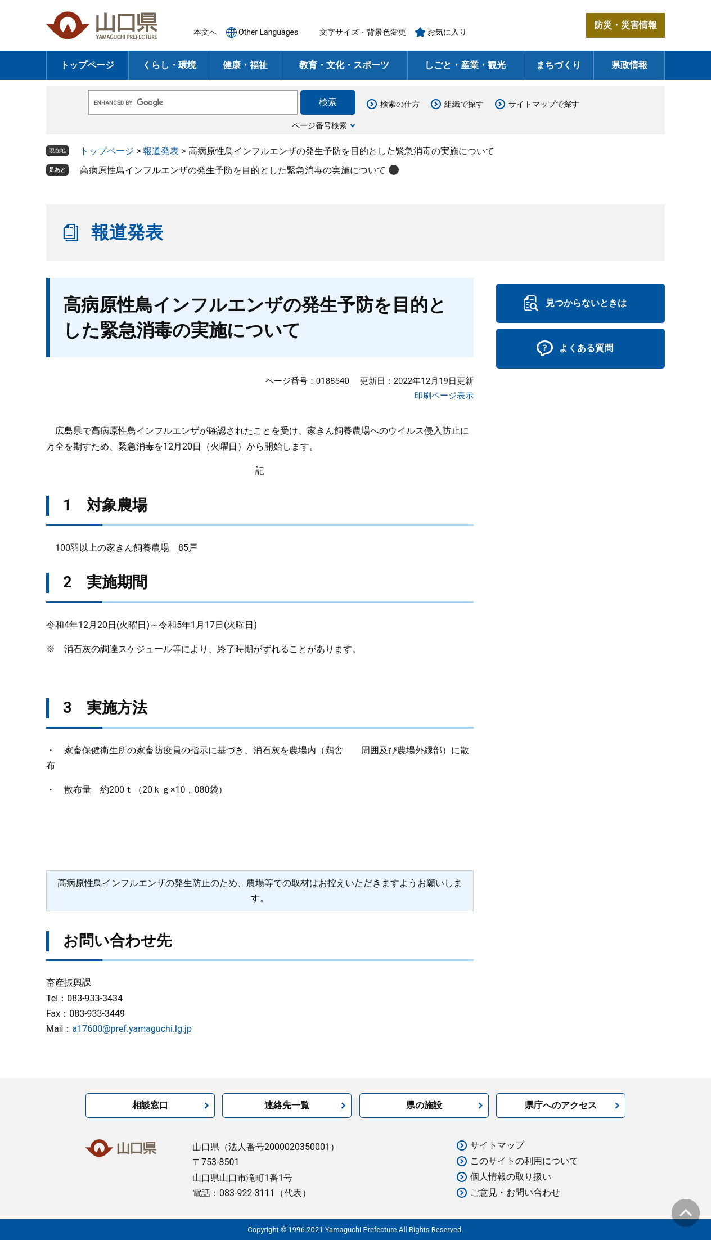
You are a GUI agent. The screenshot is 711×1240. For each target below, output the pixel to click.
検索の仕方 (400, 104)
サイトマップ (497, 1145)
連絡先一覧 (286, 1105)
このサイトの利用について (524, 1161)
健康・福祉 (245, 65)
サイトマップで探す (543, 104)
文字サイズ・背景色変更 (363, 32)
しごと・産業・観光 (465, 65)
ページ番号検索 (319, 125)
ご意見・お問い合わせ (515, 1192)
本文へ (205, 32)
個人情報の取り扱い (510, 1176)
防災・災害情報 (625, 25)
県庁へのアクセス (561, 1105)
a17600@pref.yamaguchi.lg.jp (131, 1028)
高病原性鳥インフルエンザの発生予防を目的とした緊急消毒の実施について (233, 170)
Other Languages (268, 32)
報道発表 (161, 151)
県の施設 (424, 1105)
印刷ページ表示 (444, 395)
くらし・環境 (169, 65)
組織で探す (464, 104)
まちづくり (558, 65)
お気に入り (447, 32)
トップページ (87, 65)
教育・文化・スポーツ (344, 65)
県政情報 (629, 65)
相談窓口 (150, 1105)
